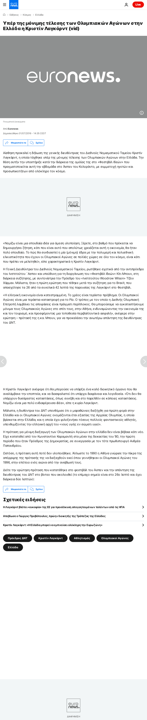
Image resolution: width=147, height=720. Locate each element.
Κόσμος (27, 15)
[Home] (4, 14)
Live (138, 4)
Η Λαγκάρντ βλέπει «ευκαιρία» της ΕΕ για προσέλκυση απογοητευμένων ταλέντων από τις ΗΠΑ (64, 507)
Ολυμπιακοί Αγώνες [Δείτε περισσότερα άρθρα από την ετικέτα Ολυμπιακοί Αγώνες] (115, 538)
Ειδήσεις (14, 15)
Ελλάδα (39, 15)
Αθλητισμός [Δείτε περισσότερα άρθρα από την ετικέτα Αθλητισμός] (82, 538)
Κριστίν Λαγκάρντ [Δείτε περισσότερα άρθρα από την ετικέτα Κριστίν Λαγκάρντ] (50, 538)
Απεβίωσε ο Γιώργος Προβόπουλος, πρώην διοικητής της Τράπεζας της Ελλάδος (54, 516)
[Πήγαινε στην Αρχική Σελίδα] (13, 4)
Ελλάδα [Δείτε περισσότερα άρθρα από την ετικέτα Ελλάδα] (13, 547)
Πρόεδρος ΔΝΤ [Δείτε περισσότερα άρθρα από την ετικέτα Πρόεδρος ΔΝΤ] (17, 538)
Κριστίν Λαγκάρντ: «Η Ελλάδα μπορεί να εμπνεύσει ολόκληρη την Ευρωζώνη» (52, 525)
